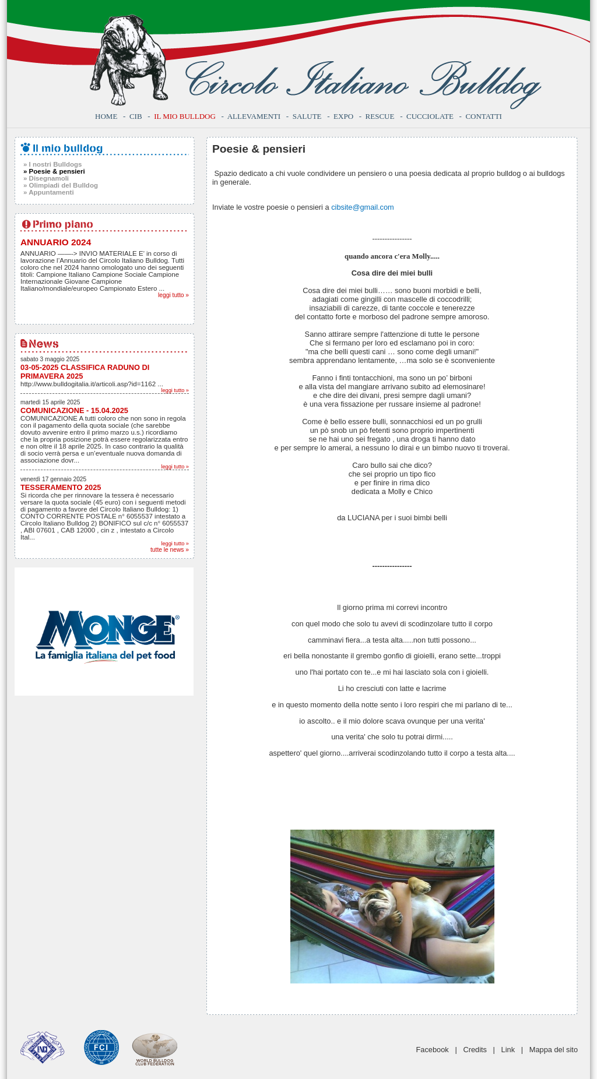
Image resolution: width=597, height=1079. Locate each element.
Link (508, 1049)
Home (106, 116)
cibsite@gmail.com (362, 207)
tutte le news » (169, 549)
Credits (475, 1049)
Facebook (432, 1049)
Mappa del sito (553, 1049)
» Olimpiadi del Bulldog (60, 185)
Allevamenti (253, 116)
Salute (307, 116)
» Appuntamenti (48, 192)
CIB (135, 116)
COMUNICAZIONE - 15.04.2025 (74, 410)
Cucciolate (430, 116)
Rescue (380, 116)
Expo (343, 116)
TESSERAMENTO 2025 (60, 487)
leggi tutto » (173, 295)
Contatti (483, 116)
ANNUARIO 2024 (55, 242)
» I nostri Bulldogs (52, 164)
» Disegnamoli (46, 178)
